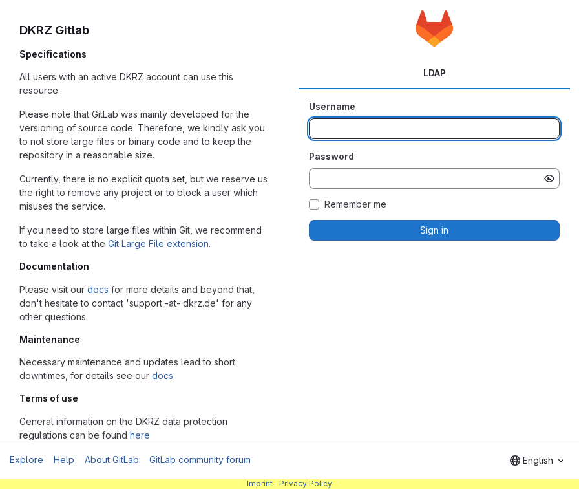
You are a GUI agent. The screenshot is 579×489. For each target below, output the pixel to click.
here (140, 434)
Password (331, 156)
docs (98, 289)
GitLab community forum (200, 459)
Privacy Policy (305, 483)
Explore (26, 459)
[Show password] (549, 178)
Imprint (260, 483)
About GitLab (112, 459)
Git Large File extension (158, 243)
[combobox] (536, 460)
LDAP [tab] (434, 72)
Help (64, 459)
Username (332, 106)
